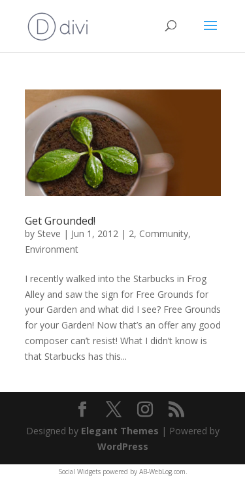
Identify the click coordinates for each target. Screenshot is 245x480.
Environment (51, 249)
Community (163, 233)
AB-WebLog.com (162, 471)
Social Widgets (79, 471)
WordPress (122, 446)
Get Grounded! (60, 221)
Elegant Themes (120, 430)
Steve (49, 233)
